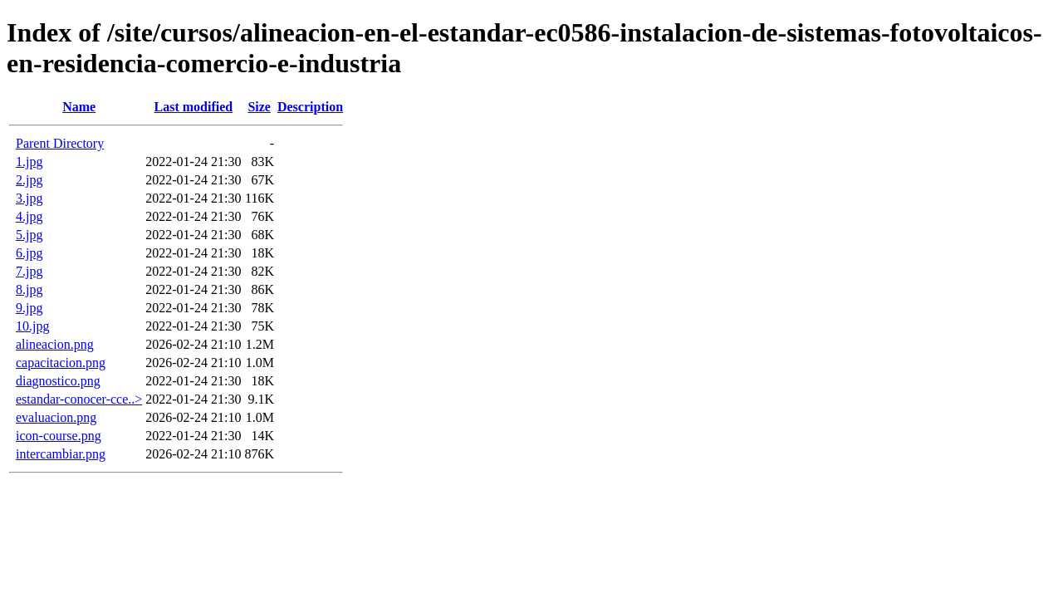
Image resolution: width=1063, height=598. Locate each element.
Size (259, 107)
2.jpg (29, 180)
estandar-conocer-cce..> (79, 399)
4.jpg (29, 216)
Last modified (193, 107)
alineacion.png (55, 344)
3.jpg (29, 198)
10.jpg (32, 326)
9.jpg (29, 308)
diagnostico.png (58, 381)
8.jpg (29, 289)
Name (79, 107)
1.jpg (29, 161)
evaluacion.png (56, 417)
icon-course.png (58, 436)
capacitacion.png (60, 362)
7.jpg (29, 271)
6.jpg (29, 253)
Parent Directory (60, 143)
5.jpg (29, 235)
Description (310, 107)
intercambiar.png (60, 454)
